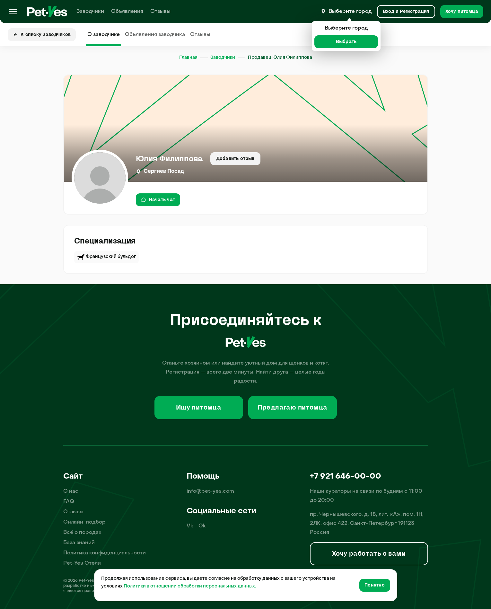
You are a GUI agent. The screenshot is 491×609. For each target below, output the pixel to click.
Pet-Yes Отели (82, 563)
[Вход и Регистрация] (406, 11)
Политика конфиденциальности (104, 553)
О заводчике (103, 34)
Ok (202, 526)
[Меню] (13, 11)
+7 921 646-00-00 (345, 477)
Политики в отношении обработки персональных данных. (190, 586)
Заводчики (90, 11)
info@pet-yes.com (210, 491)
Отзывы (160, 11)
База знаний (79, 542)
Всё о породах (82, 532)
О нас (70, 491)
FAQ (68, 501)
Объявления (127, 11)
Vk (190, 526)
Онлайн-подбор (84, 522)
